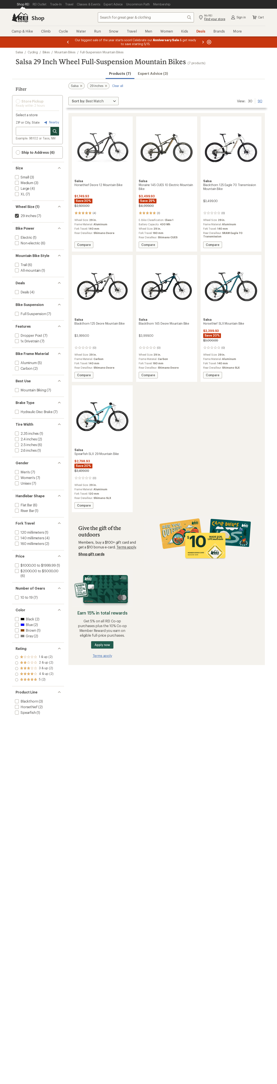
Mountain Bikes (65, 52)
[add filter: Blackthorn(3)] (26, 701)
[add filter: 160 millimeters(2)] (29, 543)
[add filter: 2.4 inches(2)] (25, 439)
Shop (38, 18)
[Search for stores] (54, 131)
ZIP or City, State (28, 122)
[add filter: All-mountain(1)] (27, 270)
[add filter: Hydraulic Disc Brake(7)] (33, 412)
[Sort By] (93, 101)
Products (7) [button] (120, 73)
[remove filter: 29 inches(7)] (25, 216)
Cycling (33, 52)
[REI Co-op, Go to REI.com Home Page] (20, 17)
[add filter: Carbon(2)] (23, 368)
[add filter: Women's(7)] (24, 478)
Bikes (46, 52)
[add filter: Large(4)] (21, 188)
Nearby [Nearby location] (51, 122)
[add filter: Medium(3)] (23, 183)
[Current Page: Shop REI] (23, 4)
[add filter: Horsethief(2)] (25, 707)
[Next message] (203, 42)
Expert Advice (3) (153, 73)
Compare (85, 245)
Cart (258, 17)
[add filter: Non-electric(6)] (27, 243)
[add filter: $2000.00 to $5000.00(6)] (36, 571)
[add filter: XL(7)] (19, 194)
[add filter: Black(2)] (24, 619)
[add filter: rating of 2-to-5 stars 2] (34, 674)
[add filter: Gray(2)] (23, 636)
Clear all (117, 86)
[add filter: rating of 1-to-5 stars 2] (34, 680)
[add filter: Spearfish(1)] (25, 712)
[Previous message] (68, 42)
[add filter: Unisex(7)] (22, 483)
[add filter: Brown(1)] (25, 630)
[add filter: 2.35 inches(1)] (26, 433)
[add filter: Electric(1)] (23, 237)
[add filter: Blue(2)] (23, 625)
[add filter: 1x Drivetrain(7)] (26, 341)
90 (260, 100)
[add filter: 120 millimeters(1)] (29, 532)
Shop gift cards (91, 554)
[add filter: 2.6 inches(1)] (25, 450)
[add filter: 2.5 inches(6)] (25, 445)
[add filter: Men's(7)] (22, 472)
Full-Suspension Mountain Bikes (101, 52)
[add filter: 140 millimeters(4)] (29, 538)
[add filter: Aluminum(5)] (25, 363)
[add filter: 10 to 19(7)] (23, 597)
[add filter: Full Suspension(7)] (30, 314)
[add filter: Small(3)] (21, 177)
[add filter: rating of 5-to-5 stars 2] (34, 657)
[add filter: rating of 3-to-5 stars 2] (34, 668)
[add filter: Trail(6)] (20, 265)
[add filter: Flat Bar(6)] (23, 505)
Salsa (19, 52)
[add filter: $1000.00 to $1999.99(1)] (35, 565)
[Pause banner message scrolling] (209, 42)
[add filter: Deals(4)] (21, 292)
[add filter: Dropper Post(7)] (28, 335)
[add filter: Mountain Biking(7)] (30, 390)
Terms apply (126, 547)
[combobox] (146, 17)
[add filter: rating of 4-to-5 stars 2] (34, 663)
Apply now (102, 645)
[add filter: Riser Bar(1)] (24, 510)
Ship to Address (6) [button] (35, 152)
